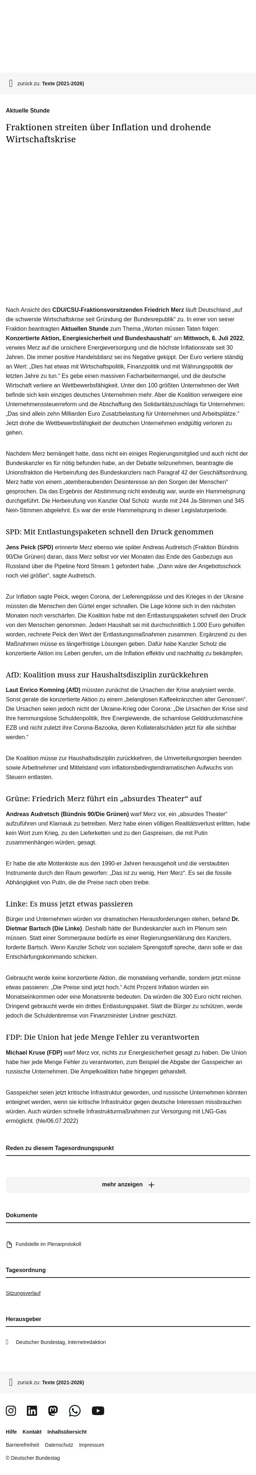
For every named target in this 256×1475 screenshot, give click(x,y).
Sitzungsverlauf (23, 1293)
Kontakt (32, 1432)
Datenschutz (59, 1445)
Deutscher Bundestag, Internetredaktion (61, 1342)
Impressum (91, 1445)
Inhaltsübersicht (66, 1432)
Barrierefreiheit (22, 1445)
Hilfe (11, 1432)
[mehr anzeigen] (128, 1185)
